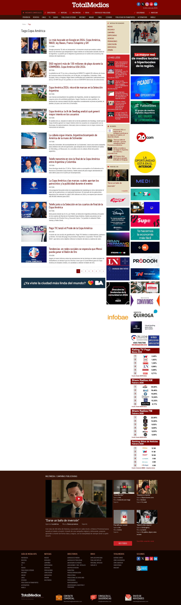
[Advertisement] (30, 510)
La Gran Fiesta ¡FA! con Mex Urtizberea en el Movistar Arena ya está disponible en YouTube (118, 116)
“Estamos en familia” (144, 495)
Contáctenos (117, 565)
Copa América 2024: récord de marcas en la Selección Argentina (76, 89)
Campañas (111, 32)
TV (22, 565)
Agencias (111, 38)
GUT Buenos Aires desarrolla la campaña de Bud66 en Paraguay (117, 158)
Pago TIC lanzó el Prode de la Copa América (70, 228)
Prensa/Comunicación (74, 573)
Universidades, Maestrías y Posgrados (76, 586)
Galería (125, 191)
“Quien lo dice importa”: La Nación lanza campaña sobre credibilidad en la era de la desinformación (118, 85)
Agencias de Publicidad (74, 560)
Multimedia (47, 580)
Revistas (24, 560)
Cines (23, 578)
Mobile (23, 587)
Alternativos (25, 585)
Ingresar (153, 13)
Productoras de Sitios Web (75, 578)
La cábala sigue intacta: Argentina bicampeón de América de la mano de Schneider (73, 137)
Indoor (23, 575)
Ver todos (123, 543)
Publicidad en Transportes (29, 583)
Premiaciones (112, 41)
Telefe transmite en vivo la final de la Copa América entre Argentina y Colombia (74, 160)
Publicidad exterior (27, 570)
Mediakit (116, 568)
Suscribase (139, 13)
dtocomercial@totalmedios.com (72, 601)
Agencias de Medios (73, 558)
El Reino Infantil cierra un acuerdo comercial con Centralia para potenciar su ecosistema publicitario (117, 105)
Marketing (70, 570)
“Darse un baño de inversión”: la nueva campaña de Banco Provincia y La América (117, 142)
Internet (24, 573)
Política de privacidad (27, 599)
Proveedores (71, 580)
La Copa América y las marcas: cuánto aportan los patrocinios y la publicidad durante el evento (74, 182)
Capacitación (112, 44)
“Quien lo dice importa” (144, 525)
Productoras (71, 575)
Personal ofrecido (96, 563)
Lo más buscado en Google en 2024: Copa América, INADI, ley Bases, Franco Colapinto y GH (75, 41)
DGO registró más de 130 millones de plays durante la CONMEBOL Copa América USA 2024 (76, 65)
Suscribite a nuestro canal (145, 541)
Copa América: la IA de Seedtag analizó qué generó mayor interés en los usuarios (74, 113)
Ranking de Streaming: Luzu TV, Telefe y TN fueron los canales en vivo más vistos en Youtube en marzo (118, 74)
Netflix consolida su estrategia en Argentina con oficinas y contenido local (118, 150)
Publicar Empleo (95, 560)
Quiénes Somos (118, 558)
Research (111, 30)
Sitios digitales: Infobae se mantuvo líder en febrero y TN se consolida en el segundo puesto (118, 95)
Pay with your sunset (120, 525)
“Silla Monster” (119, 495)
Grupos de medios (73, 568)
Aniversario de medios (74, 563)
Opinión (110, 50)
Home (24, 24)
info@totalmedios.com (104, 601)
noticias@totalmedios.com (140, 601)
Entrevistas (112, 47)
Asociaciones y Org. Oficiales (76, 565)
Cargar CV (93, 565)
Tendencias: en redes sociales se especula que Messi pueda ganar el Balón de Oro (75, 250)
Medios (110, 27)
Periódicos (24, 558)
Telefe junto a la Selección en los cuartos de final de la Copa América (76, 206)
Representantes (72, 583)
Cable (23, 563)
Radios (23, 568)
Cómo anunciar (118, 563)
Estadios (24, 580)
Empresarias (112, 35)
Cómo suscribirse (119, 560)
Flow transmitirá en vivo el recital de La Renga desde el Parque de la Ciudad (118, 64)
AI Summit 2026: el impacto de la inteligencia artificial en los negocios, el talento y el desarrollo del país (118, 133)
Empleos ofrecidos (96, 558)
